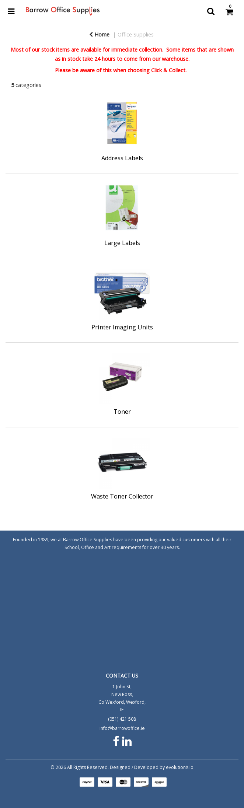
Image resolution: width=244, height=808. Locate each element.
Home (99, 34)
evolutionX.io (180, 767)
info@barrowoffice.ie (122, 728)
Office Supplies (136, 34)
